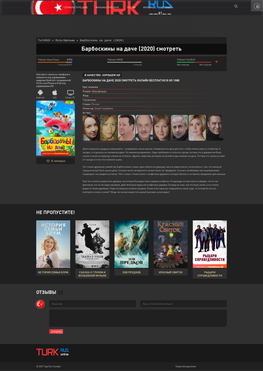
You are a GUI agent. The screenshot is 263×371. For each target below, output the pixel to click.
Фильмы (148, 7)
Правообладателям (185, 367)
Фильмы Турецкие (107, 7)
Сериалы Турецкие (76, 7)
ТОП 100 (131, 7)
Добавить (56, 332)
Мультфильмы (99, 91)
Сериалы (167, 7)
